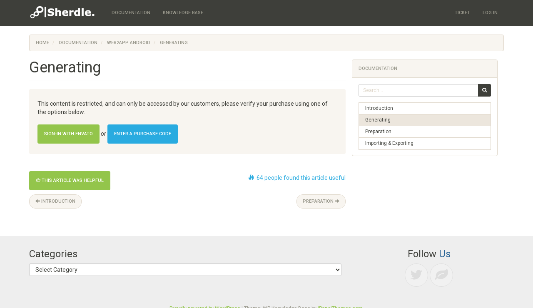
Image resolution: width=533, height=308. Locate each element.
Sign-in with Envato (68, 134)
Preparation (321, 201)
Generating (378, 120)
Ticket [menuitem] (462, 12)
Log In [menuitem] (490, 12)
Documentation (78, 42)
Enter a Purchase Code (142, 134)
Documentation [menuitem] (131, 12)
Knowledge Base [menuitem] (183, 12)
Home (42, 42)
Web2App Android (128, 42)
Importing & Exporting (389, 143)
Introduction (55, 201)
